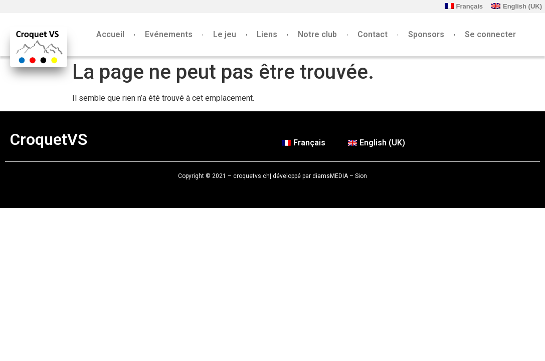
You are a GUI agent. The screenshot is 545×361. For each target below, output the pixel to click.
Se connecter (490, 34)
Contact (372, 34)
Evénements (169, 34)
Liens (267, 34)
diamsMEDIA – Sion (339, 175)
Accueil (110, 34)
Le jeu (224, 34)
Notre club (317, 34)
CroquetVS (48, 139)
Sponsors (426, 34)
